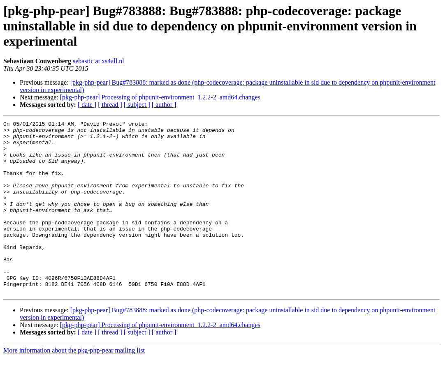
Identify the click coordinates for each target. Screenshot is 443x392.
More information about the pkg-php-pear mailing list (74, 384)
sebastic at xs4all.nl (98, 61)
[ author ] (164, 104)
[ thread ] (110, 104)
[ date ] (87, 104)
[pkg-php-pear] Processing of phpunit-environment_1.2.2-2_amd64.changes (160, 97)
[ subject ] (137, 104)
